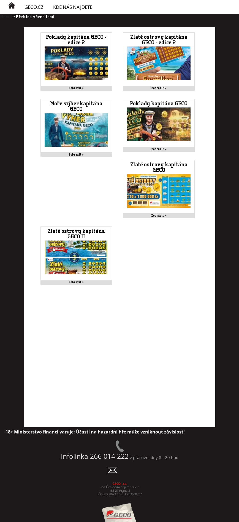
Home (6, 16)
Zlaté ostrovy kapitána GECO (159, 167)
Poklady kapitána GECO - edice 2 (76, 40)
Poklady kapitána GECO (159, 104)
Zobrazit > (76, 88)
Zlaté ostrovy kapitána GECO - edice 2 (159, 40)
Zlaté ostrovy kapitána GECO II (76, 234)
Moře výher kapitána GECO (76, 106)
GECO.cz (34, 7)
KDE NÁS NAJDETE (72, 7)
